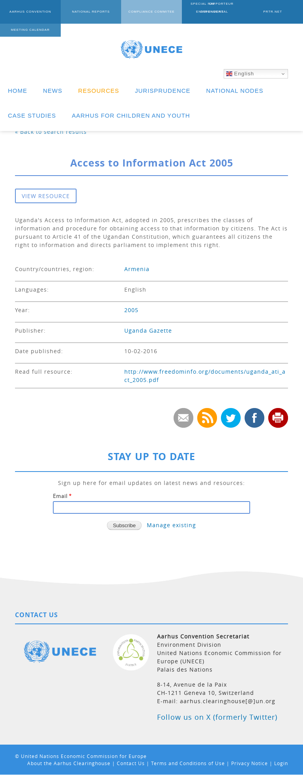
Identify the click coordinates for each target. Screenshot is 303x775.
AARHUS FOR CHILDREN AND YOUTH (131, 115)
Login (281, 763)
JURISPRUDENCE (163, 90)
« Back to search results (51, 131)
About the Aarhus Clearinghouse (68, 763)
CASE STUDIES (32, 115)
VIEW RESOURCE (46, 196)
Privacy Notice (249, 763)
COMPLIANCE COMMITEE (151, 11)
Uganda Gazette (148, 330)
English (240, 74)
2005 (131, 310)
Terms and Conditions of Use (188, 763)
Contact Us (131, 763)
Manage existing (171, 525)
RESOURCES (98, 90)
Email (60, 496)
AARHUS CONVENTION (30, 11)
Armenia (137, 269)
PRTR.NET (272, 11)
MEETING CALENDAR (30, 30)
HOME (17, 90)
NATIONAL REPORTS (91, 11)
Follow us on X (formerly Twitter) (217, 717)
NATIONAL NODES (235, 90)
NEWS (52, 90)
